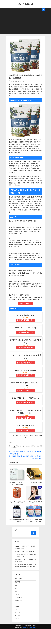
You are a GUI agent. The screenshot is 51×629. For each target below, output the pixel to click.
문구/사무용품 (18, 597)
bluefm (22, 81)
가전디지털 (17, 582)
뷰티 (16, 603)
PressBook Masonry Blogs (29, 627)
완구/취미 (17, 612)
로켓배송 (17, 446)
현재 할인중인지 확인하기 (25, 320)
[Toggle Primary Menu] (43, 9)
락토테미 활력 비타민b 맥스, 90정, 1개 (24, 551)
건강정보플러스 (25, 4)
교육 (16, 588)
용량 (29, 446)
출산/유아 (17, 615)
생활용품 (17, 606)
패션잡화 (17, 618)
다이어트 (12, 446)
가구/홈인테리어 (19, 579)
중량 (32, 446)
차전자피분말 (36, 446)
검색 (16, 530)
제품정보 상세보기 (25, 303)
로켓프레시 (17, 594)
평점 (41, 446)
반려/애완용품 (18, 600)
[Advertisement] (25, 23)
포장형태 (11, 447)
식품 (11, 442)
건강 (16, 585)
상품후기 (21, 446)
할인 (14, 447)
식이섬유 (26, 446)
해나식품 (17, 447)
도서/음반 (17, 591)
